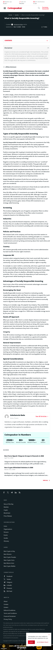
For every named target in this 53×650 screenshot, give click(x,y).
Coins (5, 526)
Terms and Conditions (10, 613)
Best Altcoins (7, 554)
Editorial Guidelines (9, 610)
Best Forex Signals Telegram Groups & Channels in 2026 (24, 456)
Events (6, 535)
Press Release (8, 516)
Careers (6, 607)
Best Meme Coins (9, 563)
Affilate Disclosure (9, 67)
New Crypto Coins (9, 560)
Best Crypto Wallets (9, 566)
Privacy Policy (8, 619)
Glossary (6, 541)
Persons (6, 532)
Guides (17, 15)
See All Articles (42, 416)
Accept (31, 642)
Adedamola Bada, (18, 24)
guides (6, 450)
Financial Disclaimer (10, 616)
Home (10, 15)
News (5, 500)
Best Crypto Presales (10, 557)
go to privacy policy (42, 642)
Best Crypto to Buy (9, 551)
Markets (6, 507)
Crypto (6, 510)
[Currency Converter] (44, 9)
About (5, 601)
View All (45, 480)
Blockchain (7, 513)
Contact (6, 604)
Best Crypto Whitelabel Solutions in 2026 (18, 468)
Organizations (8, 529)
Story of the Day (8, 504)
